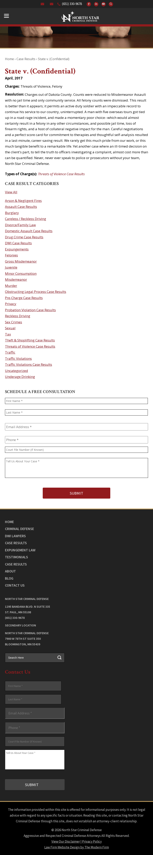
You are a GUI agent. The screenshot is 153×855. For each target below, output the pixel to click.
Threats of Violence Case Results (61, 174)
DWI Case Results (18, 243)
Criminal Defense (19, 528)
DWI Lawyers (15, 536)
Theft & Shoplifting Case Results (30, 340)
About (10, 571)
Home (9, 521)
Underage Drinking (20, 376)
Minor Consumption (21, 273)
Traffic (10, 352)
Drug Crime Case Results (24, 237)
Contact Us (15, 585)
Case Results (16, 543)
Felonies (11, 255)
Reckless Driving (17, 316)
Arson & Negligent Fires (23, 200)
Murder (11, 285)
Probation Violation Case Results (30, 310)
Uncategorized (16, 370)
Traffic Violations (18, 358)
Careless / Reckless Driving (25, 218)
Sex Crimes (13, 322)
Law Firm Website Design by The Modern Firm (76, 847)
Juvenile (11, 267)
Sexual (10, 328)
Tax (8, 334)
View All (11, 192)
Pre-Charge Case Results (24, 297)
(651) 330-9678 (72, 4)
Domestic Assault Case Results (28, 231)
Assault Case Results (21, 206)
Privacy (10, 303)
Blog (9, 578)
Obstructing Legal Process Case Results (35, 291)
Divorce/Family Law (20, 225)
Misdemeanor (16, 279)
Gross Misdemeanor (21, 261)
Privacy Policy (92, 841)
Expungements (17, 249)
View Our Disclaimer (65, 841)
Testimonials (16, 557)
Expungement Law (20, 550)
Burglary (12, 212)
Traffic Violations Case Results (28, 364)
